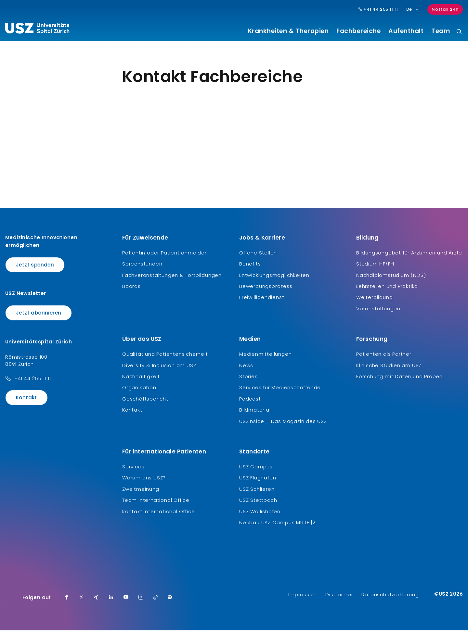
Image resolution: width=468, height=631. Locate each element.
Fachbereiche (358, 31)
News (246, 366)
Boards (131, 287)
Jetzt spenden (35, 265)
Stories (248, 377)
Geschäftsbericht (145, 399)
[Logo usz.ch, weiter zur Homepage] (37, 29)
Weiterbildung (374, 298)
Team (440, 31)
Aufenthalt (405, 31)
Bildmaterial (255, 410)
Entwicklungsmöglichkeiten (274, 275)
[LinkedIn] (111, 598)
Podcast (250, 399)
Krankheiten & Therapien (288, 31)
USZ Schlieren (256, 489)
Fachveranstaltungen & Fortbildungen (172, 275)
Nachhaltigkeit (141, 377)
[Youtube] (126, 598)
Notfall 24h (445, 9)
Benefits (250, 264)
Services (133, 467)
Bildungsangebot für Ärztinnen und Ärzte (409, 253)
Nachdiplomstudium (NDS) (391, 275)
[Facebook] (66, 598)
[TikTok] (155, 598)
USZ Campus (256, 467)
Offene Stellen (258, 253)
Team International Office (155, 501)
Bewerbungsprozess (265, 287)
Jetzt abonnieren (38, 313)
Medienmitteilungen (265, 355)
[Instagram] (141, 598)
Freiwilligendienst (261, 298)
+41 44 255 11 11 (32, 379)
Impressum (303, 595)
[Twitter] (81, 598)
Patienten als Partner (383, 355)
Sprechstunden (142, 264)
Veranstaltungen (378, 309)
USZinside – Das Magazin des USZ (283, 421)
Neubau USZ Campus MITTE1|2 (277, 523)
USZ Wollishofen (259, 512)
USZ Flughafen (257, 478)
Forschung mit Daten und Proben (399, 377)
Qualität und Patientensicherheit (165, 355)
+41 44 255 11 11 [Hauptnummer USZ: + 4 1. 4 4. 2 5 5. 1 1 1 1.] (378, 9)
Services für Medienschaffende (280, 388)
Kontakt (26, 398)
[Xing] (96, 598)
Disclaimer (339, 595)
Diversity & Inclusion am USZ (159, 366)
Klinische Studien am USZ (389, 366)
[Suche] (459, 32)
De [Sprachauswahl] (413, 9)
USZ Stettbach (258, 501)
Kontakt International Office (158, 512)
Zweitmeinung (140, 489)
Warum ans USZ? (144, 478)
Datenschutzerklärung (390, 595)
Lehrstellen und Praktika (387, 287)
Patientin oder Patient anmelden (165, 253)
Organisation (139, 388)
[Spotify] (170, 598)
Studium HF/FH (375, 264)
